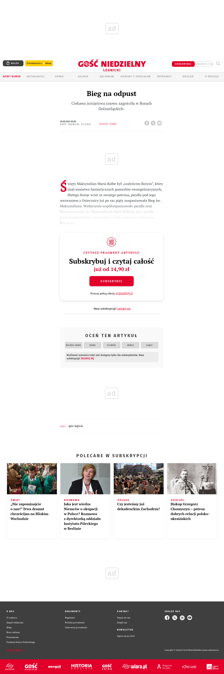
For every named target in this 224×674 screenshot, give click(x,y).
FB (147, 122)
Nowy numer (12, 76)
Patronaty (164, 76)
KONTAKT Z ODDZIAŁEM (136, 76)
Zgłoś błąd (14, 650)
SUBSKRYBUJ (183, 64)
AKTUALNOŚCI (35, 76)
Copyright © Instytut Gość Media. (179, 650)
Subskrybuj (111, 281)
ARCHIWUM (107, 76)
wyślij (160, 122)
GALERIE (83, 76)
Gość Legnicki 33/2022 (75, 124)
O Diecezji (212, 76)
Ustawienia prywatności (76, 627)
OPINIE (59, 76)
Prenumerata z (39, 63)
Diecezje (188, 76)
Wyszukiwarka (218, 63)
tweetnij (154, 122)
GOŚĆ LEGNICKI (76, 426)
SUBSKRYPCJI (124, 293)
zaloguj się (205, 64)
